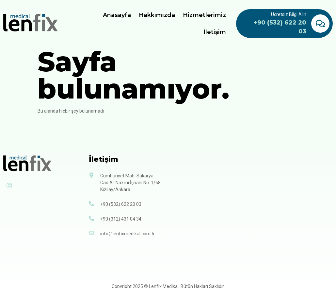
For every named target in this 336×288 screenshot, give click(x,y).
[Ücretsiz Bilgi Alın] (320, 23)
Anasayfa (117, 15)
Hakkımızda (157, 15)
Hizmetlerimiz (204, 15)
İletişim (215, 32)
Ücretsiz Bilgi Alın (288, 14)
